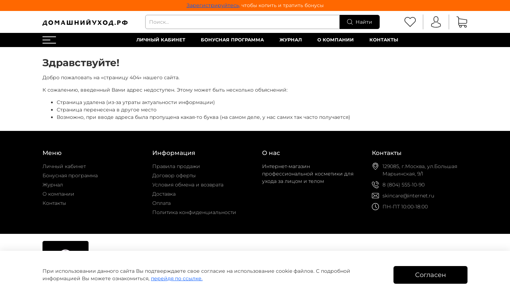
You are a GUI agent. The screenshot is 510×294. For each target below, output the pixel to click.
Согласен (430, 274)
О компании (335, 39)
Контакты (383, 39)
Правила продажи (176, 166)
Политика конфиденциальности (194, 212)
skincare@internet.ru (408, 195)
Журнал (290, 39)
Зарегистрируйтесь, (213, 5)
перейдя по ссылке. (177, 278)
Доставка (164, 194)
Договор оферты (174, 175)
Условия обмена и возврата (187, 184)
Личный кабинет (160, 39)
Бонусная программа (232, 39)
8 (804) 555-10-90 (403, 184)
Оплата (161, 203)
